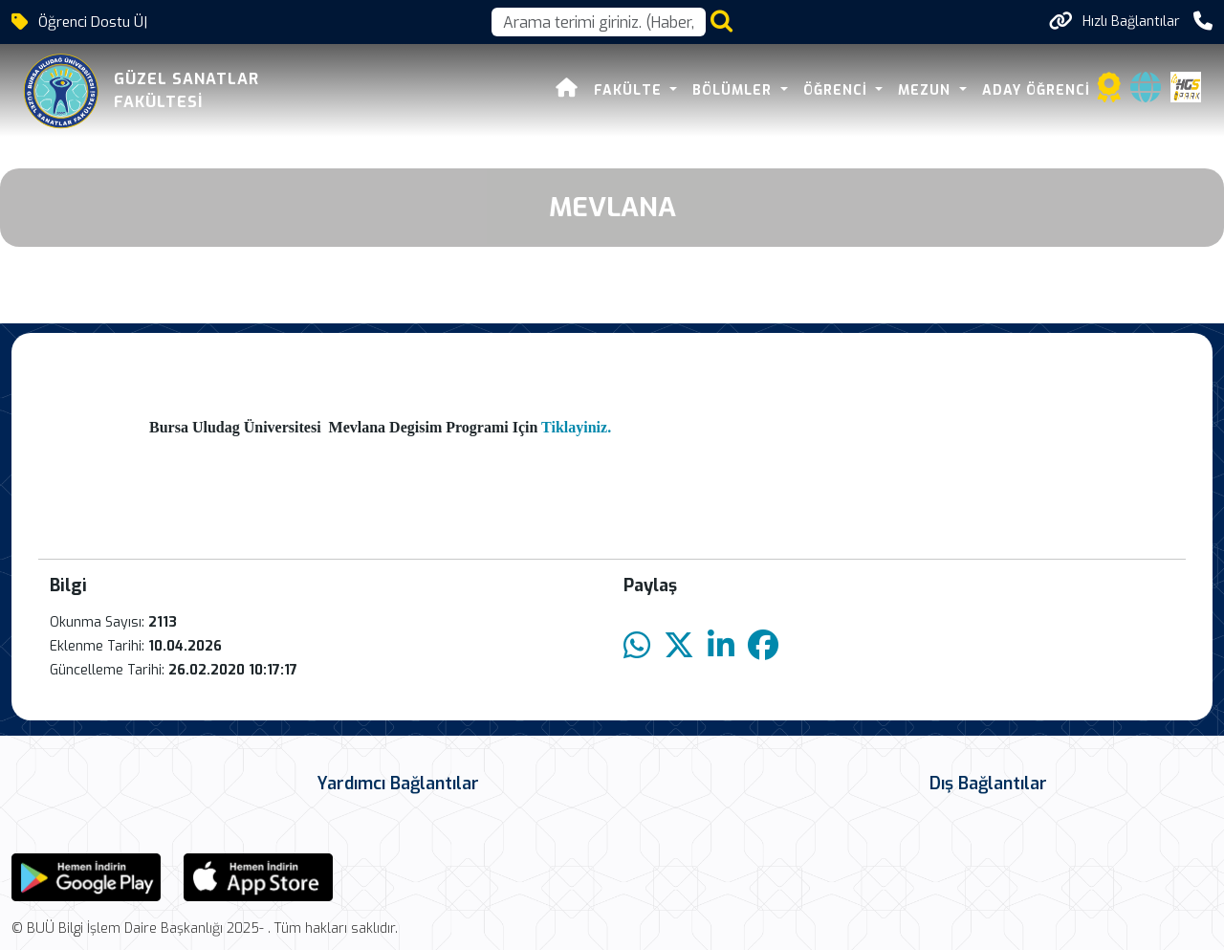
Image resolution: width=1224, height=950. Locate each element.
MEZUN (926, 90)
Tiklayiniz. (578, 427)
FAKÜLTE (630, 90)
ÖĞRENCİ (837, 90)
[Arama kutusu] (599, 22)
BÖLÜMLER (734, 90)
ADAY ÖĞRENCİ (1036, 90)
